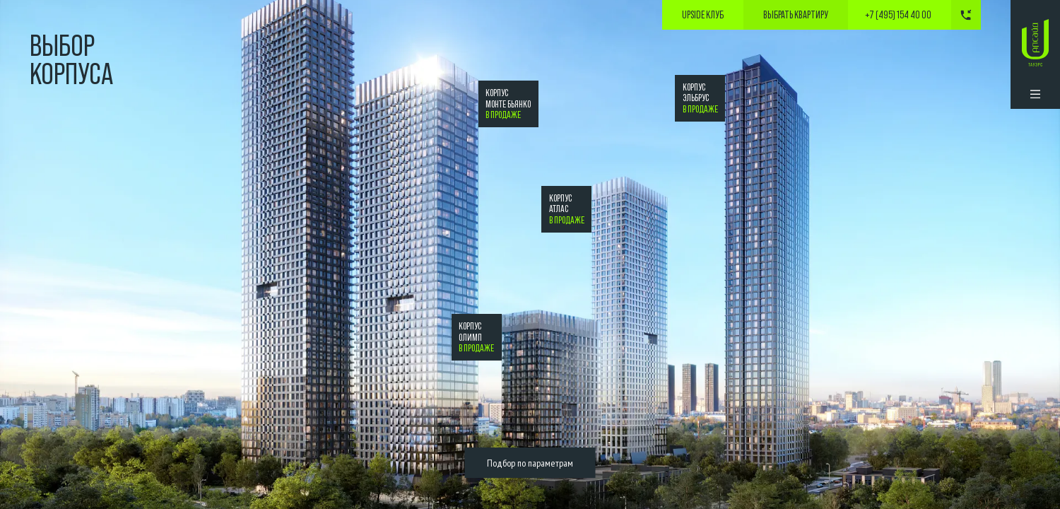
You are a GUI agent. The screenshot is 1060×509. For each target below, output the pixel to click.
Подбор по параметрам (530, 463)
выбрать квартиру (795, 15)
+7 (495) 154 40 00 (898, 15)
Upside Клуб (703, 15)
